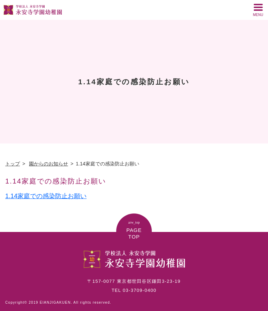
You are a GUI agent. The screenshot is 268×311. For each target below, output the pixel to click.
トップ (12, 163)
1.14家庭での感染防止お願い (46, 196)
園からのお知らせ (48, 163)
